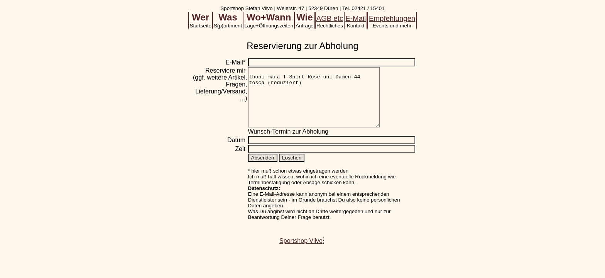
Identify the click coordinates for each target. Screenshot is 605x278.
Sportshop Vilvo (301, 252)
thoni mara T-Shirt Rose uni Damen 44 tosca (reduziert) (321, 103)
